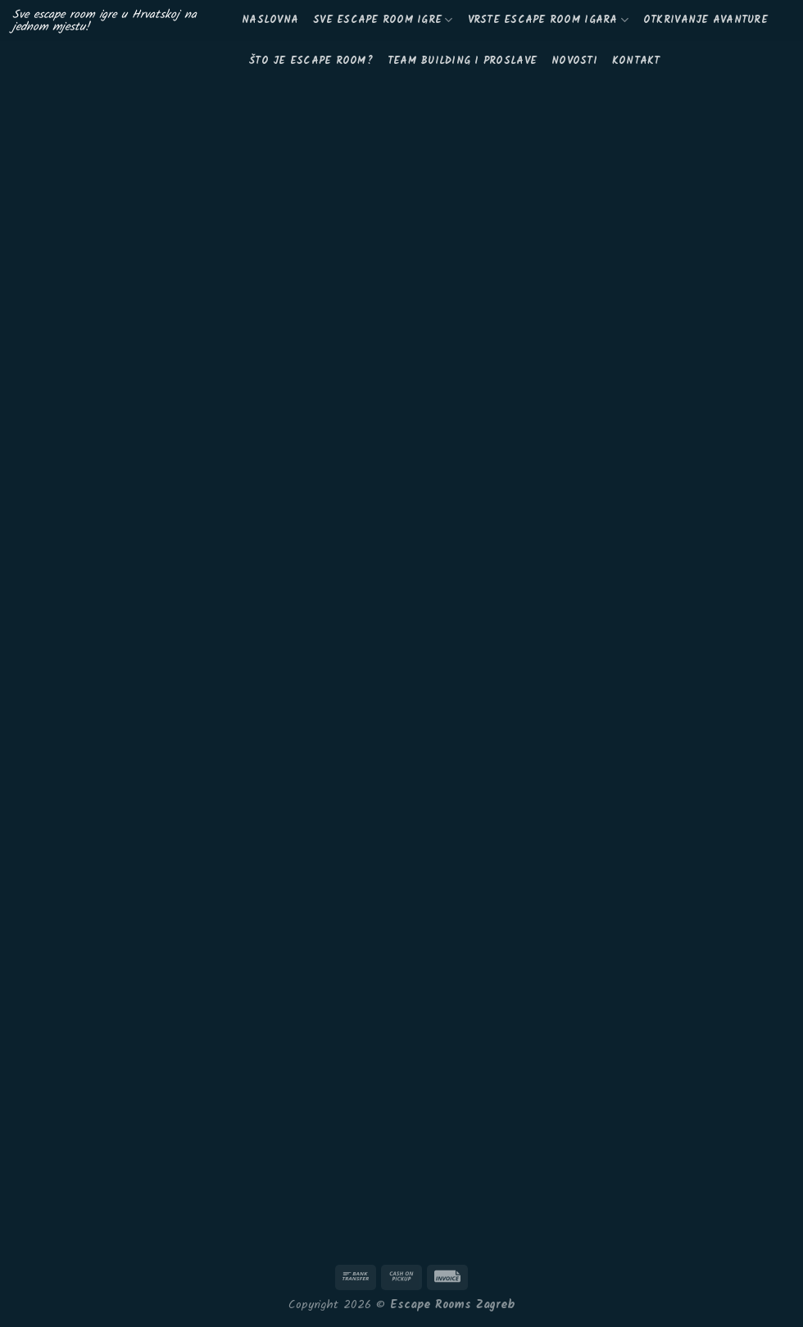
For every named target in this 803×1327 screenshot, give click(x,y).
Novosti (574, 61)
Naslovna (270, 20)
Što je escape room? (311, 61)
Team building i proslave (462, 61)
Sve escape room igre (383, 20)
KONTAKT (636, 61)
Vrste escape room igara (548, 20)
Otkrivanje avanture (705, 20)
